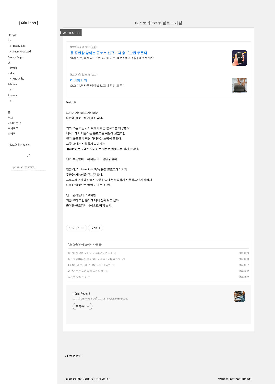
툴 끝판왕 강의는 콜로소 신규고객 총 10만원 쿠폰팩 (108, 53)
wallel (249, 379)
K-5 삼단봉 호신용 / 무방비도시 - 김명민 (89, 264)
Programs (12, 95)
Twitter (80, 379)
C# (9, 62)
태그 (10, 117)
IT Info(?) (12, 67)
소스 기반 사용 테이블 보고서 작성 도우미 (97, 85)
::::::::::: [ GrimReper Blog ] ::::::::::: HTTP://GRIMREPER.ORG (100, 298)
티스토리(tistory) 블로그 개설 (158, 23)
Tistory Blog (18, 45)
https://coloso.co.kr (79, 46)
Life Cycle (12, 35)
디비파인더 (78, 80)
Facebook (88, 379)
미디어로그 (14, 122)
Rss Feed (68, 379)
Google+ (105, 379)
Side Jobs (12, 84)
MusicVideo (18, 78)
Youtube (97, 379)
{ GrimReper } (28, 23)
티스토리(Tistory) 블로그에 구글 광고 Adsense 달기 (94, 259)
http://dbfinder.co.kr (80, 74)
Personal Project (16, 57)
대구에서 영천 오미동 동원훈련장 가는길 (90, 253)
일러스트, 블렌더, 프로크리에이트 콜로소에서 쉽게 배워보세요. (112, 58)
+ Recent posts (73, 356)
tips (9, 40)
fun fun (11, 73)
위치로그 (13, 128)
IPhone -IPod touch (21, 51)
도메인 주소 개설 (77, 276)
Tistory (231, 379)
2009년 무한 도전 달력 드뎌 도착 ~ (86, 270)
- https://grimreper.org (19, 144)
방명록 (12, 133)
